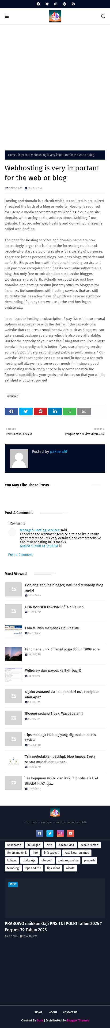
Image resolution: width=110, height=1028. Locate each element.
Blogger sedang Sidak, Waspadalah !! (54, 713)
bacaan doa (66, 845)
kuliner (11, 860)
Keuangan (33, 845)
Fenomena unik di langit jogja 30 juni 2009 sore (62, 649)
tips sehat (53, 868)
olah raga (29, 860)
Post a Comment (20, 555)
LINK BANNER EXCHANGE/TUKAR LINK (54, 607)
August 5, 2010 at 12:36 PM (39, 546)
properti (89, 860)
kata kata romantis (77, 852)
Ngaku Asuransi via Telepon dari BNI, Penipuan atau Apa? (62, 694)
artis (50, 845)
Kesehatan (14, 845)
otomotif (47, 860)
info (35, 852)
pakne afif (15, 188)
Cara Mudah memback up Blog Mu (52, 628)
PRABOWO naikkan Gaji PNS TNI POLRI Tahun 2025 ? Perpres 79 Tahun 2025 (53, 926)
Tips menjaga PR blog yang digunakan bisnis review (60, 737)
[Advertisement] (55, 86)
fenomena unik (17, 852)
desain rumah (89, 845)
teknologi (13, 868)
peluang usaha (68, 860)
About (53, 1012)
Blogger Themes (78, 1020)
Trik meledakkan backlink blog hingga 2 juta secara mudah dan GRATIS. (60, 759)
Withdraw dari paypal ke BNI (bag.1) (53, 670)
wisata (70, 868)
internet (23, 155)
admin (13, 936)
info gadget (51, 852)
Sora (40, 1020)
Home (12, 155)
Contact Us (70, 1012)
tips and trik (33, 868)
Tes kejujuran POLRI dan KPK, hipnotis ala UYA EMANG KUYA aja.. (61, 781)
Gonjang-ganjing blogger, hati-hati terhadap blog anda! (64, 588)
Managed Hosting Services (40, 530)
